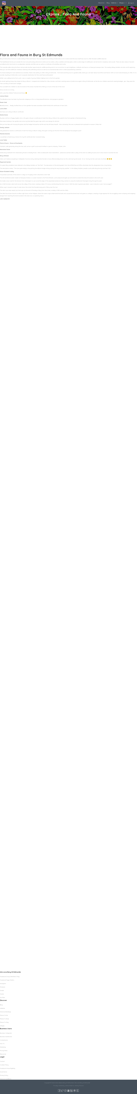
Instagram (3, 983)
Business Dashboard (6, 1036)
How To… (2, 1043)
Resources (3, 1054)
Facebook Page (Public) (7, 980)
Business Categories (6, 1033)
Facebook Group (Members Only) (10, 976)
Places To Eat (4, 1015)
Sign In (132, 3)
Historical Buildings (5, 1012)
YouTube (2, 997)
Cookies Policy (4, 1065)
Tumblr (2, 990)
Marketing (3, 1047)
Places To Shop (4, 1019)
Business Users (6, 1029)
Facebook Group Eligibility (7, 1068)
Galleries (113, 3)
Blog (108, 3)
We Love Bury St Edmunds (10, 972)
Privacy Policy (4, 1075)
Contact (2, 1061)
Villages (121, 3)
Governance (3, 1072)
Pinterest (2, 987)
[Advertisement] (68, 38)
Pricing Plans (3, 1050)
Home (56, 17)
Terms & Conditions (5, 1079)
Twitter (2, 994)
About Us (101, 3)
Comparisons (4, 1040)
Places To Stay (4, 1022)
